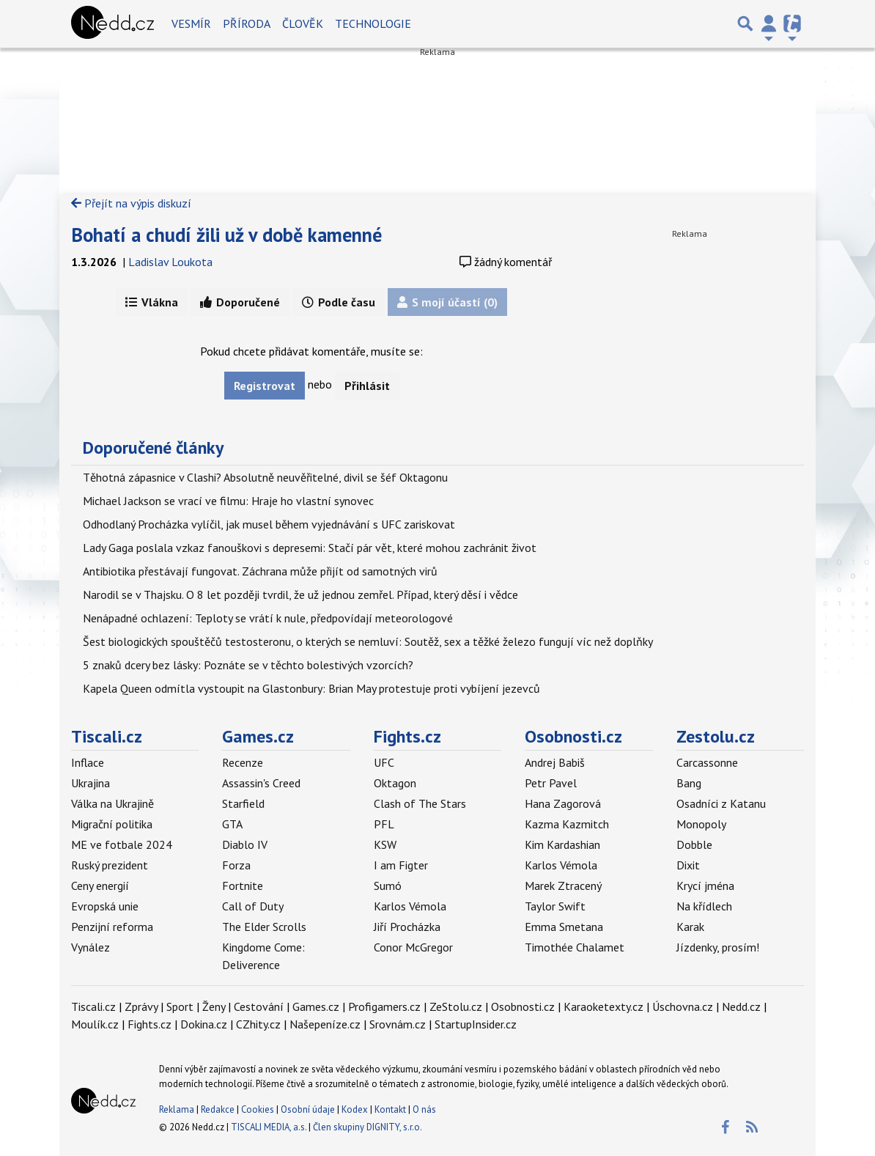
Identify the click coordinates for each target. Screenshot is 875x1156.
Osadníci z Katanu (721, 803)
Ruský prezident (109, 865)
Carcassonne (707, 762)
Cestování (259, 1006)
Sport (179, 1006)
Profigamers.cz (384, 1006)
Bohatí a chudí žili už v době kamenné (226, 234)
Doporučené (240, 302)
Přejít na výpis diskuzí (131, 203)
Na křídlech (704, 906)
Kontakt (391, 1109)
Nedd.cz (741, 1006)
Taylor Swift (555, 906)
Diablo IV (244, 844)
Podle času (338, 302)
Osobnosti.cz (573, 736)
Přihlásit (367, 385)
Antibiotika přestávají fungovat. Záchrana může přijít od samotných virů (260, 571)
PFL (384, 824)
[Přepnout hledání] (745, 23)
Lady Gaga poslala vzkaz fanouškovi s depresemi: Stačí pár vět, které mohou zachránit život (309, 547)
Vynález (90, 947)
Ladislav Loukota (170, 261)
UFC (384, 762)
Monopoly (701, 824)
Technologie (373, 23)
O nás (424, 1109)
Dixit (688, 865)
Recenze (242, 762)
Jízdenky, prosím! (717, 947)
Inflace (87, 762)
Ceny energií (100, 885)
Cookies (257, 1109)
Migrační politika (111, 824)
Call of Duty (253, 906)
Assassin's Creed (261, 783)
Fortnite (242, 885)
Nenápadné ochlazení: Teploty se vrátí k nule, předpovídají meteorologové (268, 618)
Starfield (243, 803)
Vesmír (191, 23)
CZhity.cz (258, 1024)
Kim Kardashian (562, 844)
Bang (688, 783)
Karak (690, 926)
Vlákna (151, 302)
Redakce (218, 1109)
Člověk (302, 23)
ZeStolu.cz (455, 1006)
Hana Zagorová (563, 803)
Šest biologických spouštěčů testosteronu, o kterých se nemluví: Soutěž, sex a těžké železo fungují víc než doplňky (368, 641)
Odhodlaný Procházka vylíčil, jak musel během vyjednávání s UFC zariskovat (269, 524)
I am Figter (401, 865)
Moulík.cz (95, 1024)
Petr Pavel (551, 783)
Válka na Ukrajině (112, 803)
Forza (236, 865)
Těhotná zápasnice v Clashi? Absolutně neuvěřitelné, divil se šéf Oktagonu (265, 477)
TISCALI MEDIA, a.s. (268, 1127)
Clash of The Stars (420, 803)
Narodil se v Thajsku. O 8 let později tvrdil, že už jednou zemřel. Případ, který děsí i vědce (300, 594)
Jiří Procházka (407, 926)
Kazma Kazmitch (567, 824)
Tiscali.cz (106, 736)
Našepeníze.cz (325, 1024)
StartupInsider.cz (476, 1024)
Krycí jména (705, 885)
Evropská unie (105, 906)
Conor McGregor (413, 947)
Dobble (694, 844)
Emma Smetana (564, 926)
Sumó (388, 885)
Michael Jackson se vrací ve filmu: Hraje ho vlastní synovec (228, 500)
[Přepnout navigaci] (768, 23)
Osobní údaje (308, 1109)
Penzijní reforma (112, 926)
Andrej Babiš (555, 762)
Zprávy (141, 1006)
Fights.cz (407, 736)
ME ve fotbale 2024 (121, 844)
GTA (232, 824)
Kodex (355, 1109)
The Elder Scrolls (264, 926)
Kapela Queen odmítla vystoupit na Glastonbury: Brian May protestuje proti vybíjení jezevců (311, 688)
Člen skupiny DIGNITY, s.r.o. (367, 1127)
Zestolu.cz (715, 736)
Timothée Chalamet (574, 947)
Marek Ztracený (563, 885)
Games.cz (258, 736)
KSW (385, 844)
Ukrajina (90, 783)
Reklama (176, 1109)
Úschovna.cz (682, 1006)
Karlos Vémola (410, 906)
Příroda (246, 23)
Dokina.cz (203, 1024)
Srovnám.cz (397, 1024)
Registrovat (264, 385)
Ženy (213, 1006)
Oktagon (395, 783)
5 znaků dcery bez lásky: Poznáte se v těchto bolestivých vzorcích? (248, 665)
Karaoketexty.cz (603, 1006)
